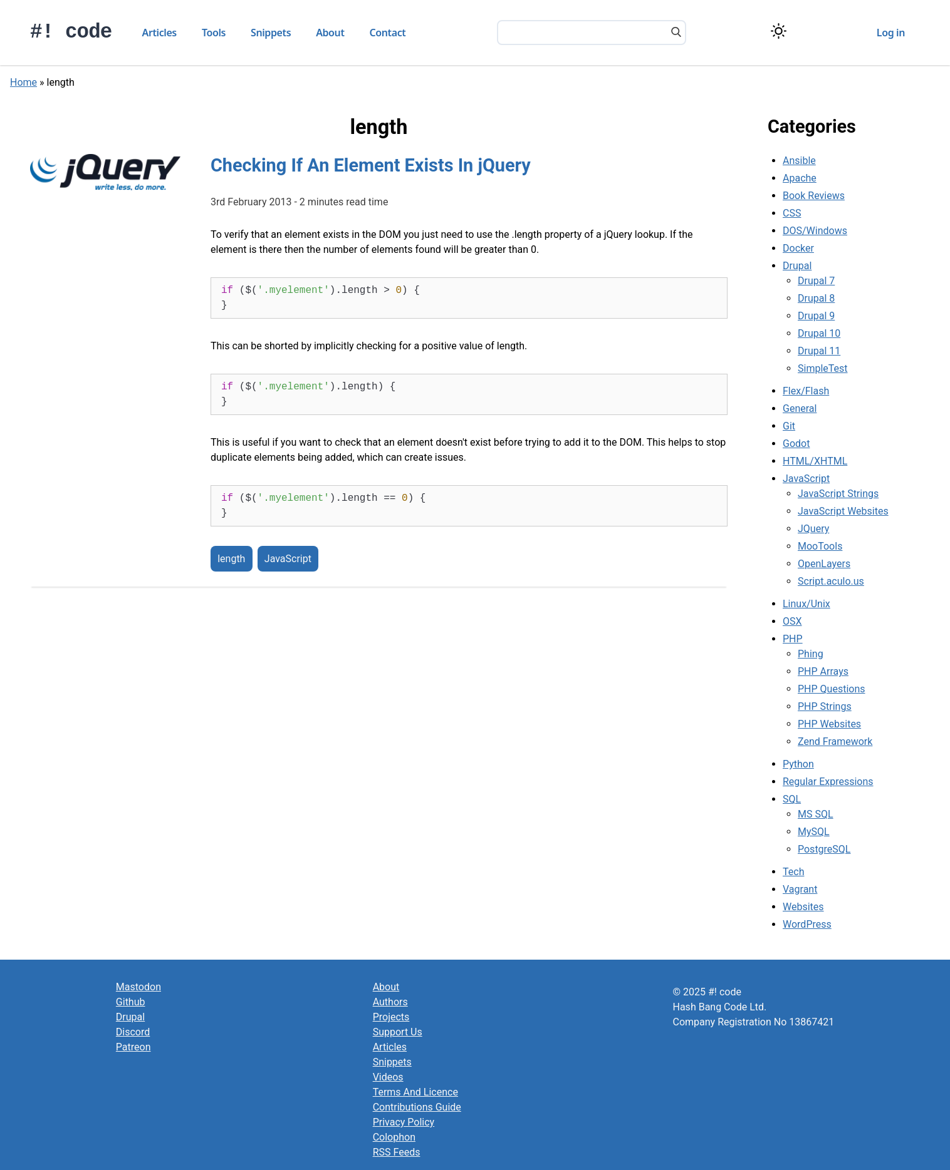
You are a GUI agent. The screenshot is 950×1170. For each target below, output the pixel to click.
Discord (133, 1032)
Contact (388, 32)
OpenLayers (824, 564)
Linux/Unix (806, 604)
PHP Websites (829, 724)
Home (23, 82)
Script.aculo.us (831, 581)
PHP (793, 639)
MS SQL (815, 814)
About (330, 32)
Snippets (271, 32)
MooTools (820, 546)
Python (798, 764)
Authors (390, 1002)
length (231, 559)
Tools (214, 32)
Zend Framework (835, 741)
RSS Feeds (396, 1152)
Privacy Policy (404, 1122)
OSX (792, 621)
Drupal (797, 266)
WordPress (807, 924)
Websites (803, 907)
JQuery (813, 529)
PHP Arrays (823, 671)
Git (789, 426)
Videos (388, 1077)
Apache (800, 178)
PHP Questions (831, 689)
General (800, 408)
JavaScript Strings (838, 494)
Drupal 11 (819, 351)
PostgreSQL (824, 849)
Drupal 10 (819, 333)
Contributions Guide (417, 1107)
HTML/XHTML (815, 461)
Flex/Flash (806, 391)
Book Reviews (814, 196)
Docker (798, 248)
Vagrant (800, 889)
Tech (793, 872)
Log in (891, 32)
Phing (810, 654)
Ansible (799, 161)
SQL (792, 799)
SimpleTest (823, 368)
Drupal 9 (816, 316)
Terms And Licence (415, 1092)
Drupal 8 (816, 298)
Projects (391, 1017)
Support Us (397, 1032)
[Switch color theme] (778, 31)
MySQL (814, 832)
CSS (792, 213)
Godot (796, 443)
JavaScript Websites (843, 511)
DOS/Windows (815, 231)
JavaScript (287, 559)
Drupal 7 (816, 281)
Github (130, 1002)
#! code (71, 32)
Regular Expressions (828, 782)
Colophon (394, 1137)
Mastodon (138, 987)
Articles (159, 32)
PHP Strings (825, 706)
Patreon (133, 1047)
